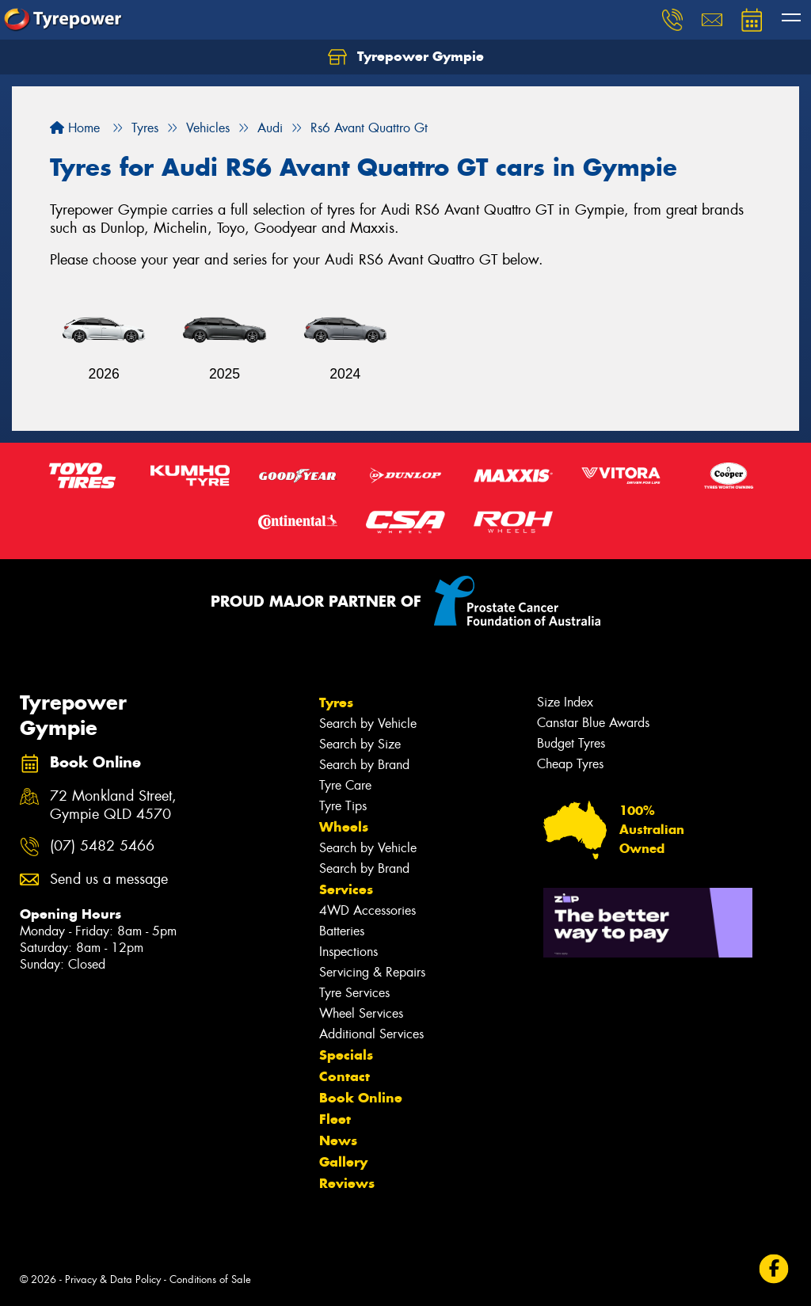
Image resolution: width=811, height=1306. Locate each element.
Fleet (335, 1119)
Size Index (565, 702)
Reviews (347, 1183)
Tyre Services (354, 992)
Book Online (360, 1097)
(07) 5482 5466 (102, 846)
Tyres (336, 702)
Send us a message (109, 879)
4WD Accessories (367, 910)
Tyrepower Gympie (406, 57)
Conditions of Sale (210, 1279)
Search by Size (360, 744)
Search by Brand (364, 764)
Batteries (341, 931)
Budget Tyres (571, 743)
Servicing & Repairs (372, 972)
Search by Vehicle (368, 723)
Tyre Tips (343, 806)
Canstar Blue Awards (593, 722)
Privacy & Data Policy (113, 1279)
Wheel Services (361, 1013)
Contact (344, 1076)
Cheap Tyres (570, 764)
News (338, 1140)
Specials (346, 1055)
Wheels (343, 827)
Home (75, 128)
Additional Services (371, 1034)
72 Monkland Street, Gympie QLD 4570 (113, 805)
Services (346, 889)
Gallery (343, 1162)
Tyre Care (345, 785)
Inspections (348, 951)
